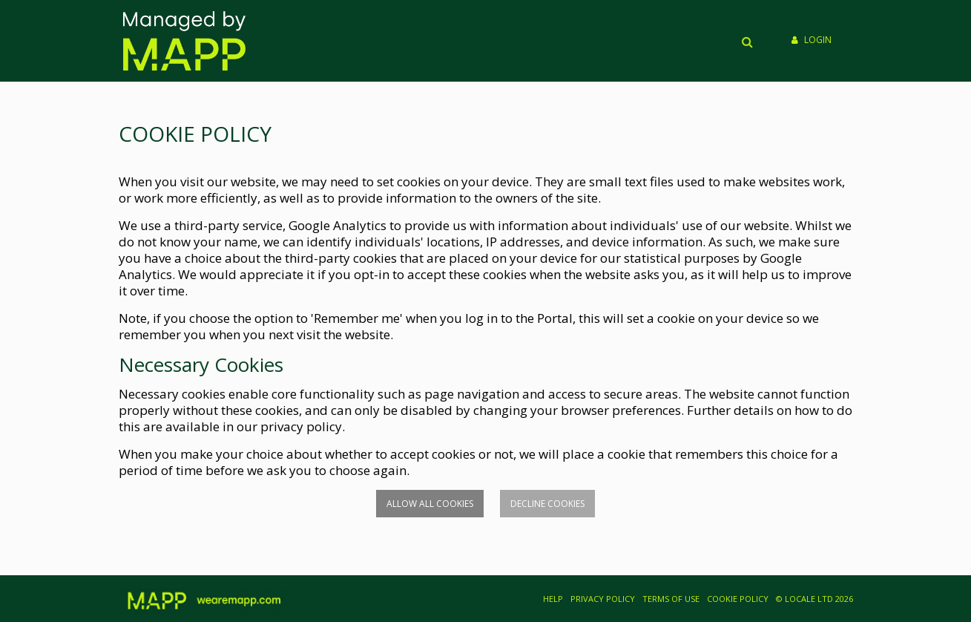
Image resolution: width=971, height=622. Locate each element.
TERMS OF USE (671, 598)
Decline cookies (547, 503)
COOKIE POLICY (737, 598)
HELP (553, 598)
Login (811, 39)
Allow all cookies (429, 503)
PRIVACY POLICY (602, 598)
